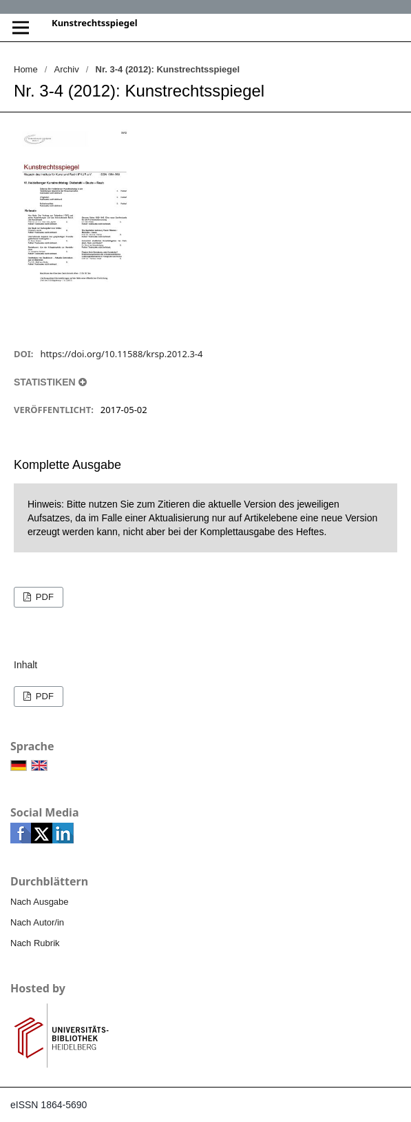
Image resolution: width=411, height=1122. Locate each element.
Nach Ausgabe (39, 901)
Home (26, 69)
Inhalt (25, 664)
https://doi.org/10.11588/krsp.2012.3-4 (121, 354)
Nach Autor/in (37, 922)
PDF (43, 597)
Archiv (66, 69)
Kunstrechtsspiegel (95, 23)
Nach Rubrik (35, 943)
